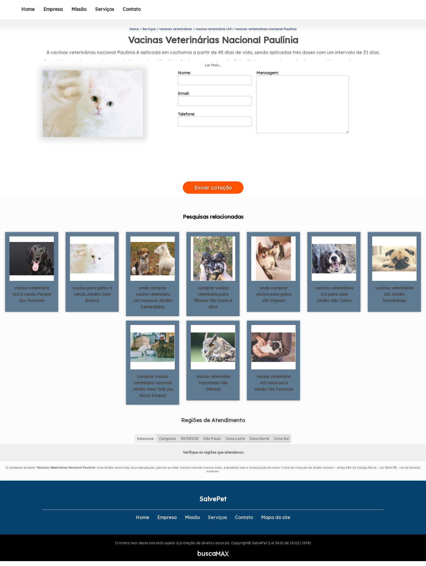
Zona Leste (235, 437)
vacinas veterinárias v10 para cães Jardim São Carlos (334, 293)
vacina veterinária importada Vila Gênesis (213, 382)
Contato (132, 9)
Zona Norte (259, 437)
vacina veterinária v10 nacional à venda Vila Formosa (273, 382)
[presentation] (213, 173)
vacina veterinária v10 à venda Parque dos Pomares (31, 293)
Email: (215, 97)
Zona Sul (281, 437)
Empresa (53, 9)
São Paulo (212, 437)
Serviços (104, 9)
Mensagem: (302, 100)
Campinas (167, 437)
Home (28, 9)
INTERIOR (190, 437)
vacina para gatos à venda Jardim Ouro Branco (92, 293)
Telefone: (215, 117)
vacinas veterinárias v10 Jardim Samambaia (394, 293)
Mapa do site (275, 516)
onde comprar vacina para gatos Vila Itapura (273, 293)
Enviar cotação (213, 186)
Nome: (215, 76)
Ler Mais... (213, 64)
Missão (79, 9)
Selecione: (145, 437)
